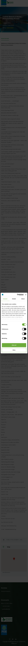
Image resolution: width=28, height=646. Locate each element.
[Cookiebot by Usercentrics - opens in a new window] (18, 295)
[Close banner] (25, 294)
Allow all (14, 345)
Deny (14, 350)
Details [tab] (14, 298)
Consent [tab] (5, 298)
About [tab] (23, 298)
